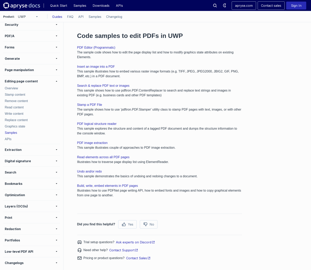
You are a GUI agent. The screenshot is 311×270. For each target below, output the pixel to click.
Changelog (114, 17)
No (148, 224)
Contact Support (123, 250)
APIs (119, 6)
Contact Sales (138, 258)
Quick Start (58, 6)
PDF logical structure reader (97, 123)
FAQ (70, 17)
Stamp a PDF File (89, 104)
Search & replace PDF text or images (103, 85)
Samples (79, 6)
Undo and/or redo (89, 171)
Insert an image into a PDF (96, 66)
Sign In (296, 6)
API (81, 17)
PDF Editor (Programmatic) (96, 47)
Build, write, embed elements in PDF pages (107, 185)
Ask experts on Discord (135, 242)
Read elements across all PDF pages (103, 157)
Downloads (101, 6)
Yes (127, 224)
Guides (57, 17)
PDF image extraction (92, 143)
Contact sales (271, 6)
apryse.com (244, 6)
